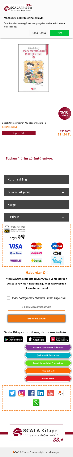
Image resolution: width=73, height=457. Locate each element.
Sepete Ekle (19, 133)
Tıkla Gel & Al (48, 370)
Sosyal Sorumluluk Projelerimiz (48, 363)
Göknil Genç (10, 126)
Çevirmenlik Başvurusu (48, 355)
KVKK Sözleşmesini (23, 298)
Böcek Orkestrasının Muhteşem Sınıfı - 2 (24, 123)
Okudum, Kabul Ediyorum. (36, 298)
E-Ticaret (25, 452)
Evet (59, 33)
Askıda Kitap (48, 378)
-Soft (16, 452)
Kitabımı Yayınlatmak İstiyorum (48, 347)
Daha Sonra (39, 33)
